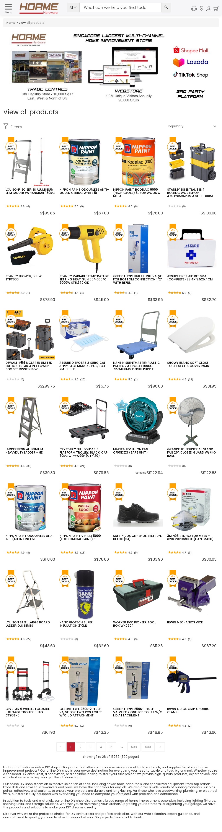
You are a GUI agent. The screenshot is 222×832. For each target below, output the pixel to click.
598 (134, 747)
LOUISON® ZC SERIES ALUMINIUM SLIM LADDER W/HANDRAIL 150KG (30, 191)
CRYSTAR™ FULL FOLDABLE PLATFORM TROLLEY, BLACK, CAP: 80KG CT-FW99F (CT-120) (83, 452)
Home (11, 23)
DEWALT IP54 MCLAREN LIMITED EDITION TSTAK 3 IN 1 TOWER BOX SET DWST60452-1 (28, 366)
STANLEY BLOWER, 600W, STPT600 (23, 278)
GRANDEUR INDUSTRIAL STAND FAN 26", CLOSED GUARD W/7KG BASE (191, 452)
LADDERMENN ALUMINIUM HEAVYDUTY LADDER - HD (24, 451)
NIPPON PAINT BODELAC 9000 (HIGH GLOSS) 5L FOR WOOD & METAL (136, 192)
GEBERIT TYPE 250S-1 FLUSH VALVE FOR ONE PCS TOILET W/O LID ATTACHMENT (137, 712)
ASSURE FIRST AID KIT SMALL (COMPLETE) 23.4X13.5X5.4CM (190, 278)
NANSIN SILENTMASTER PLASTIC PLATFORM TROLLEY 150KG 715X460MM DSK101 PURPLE (136, 366)
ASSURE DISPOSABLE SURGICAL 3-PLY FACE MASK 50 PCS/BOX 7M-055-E (82, 366)
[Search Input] (120, 7)
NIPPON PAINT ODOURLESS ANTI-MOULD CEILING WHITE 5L (84, 191)
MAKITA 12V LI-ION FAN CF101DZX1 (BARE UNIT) (130, 451)
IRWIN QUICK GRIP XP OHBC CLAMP (188, 710)
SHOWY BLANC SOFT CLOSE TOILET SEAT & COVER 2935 (188, 364)
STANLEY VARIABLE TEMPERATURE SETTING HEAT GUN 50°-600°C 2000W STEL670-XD (84, 279)
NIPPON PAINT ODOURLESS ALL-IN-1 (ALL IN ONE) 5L (28, 537)
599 (148, 747)
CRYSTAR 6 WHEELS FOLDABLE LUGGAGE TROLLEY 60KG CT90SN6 (27, 712)
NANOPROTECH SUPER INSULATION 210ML (76, 624)
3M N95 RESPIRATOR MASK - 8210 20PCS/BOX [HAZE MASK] (190, 537)
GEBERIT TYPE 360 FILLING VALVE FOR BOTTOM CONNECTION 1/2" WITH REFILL (137, 279)
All (73, 7)
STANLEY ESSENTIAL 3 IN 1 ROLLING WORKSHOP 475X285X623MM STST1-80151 (190, 192)
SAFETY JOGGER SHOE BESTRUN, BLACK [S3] (137, 537)
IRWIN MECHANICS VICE (185, 622)
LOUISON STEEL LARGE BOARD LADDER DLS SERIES (27, 624)
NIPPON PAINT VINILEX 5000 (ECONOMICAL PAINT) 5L (80, 537)
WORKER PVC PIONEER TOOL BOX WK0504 (134, 624)
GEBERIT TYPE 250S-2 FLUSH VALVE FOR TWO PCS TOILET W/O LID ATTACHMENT (80, 712)
